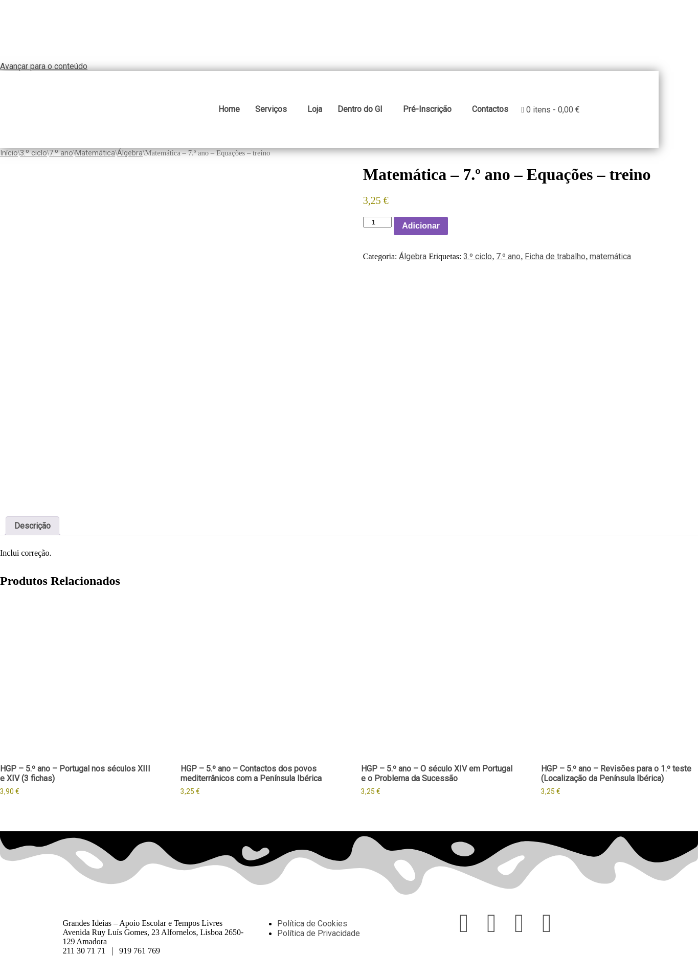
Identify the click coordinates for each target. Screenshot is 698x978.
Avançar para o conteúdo (43, 66)
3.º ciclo (33, 157)
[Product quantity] (377, 226)
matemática (610, 261)
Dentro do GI (383, 112)
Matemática (95, 157)
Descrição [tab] (32, 530)
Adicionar (421, 230)
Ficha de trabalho (555, 261)
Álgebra (130, 157)
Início (9, 157)
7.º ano (61, 157)
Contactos (514, 112)
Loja (338, 112)
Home (252, 112)
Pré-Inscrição (450, 112)
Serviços (294, 112)
